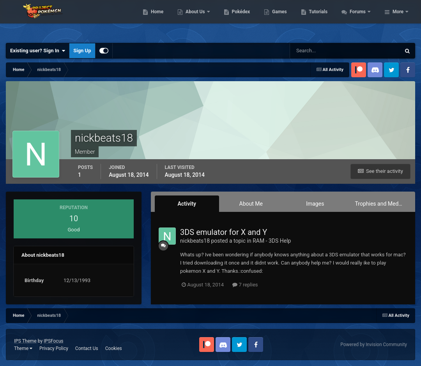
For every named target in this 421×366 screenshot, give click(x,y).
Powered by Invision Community (373, 344)
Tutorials (360, 19)
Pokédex (283, 19)
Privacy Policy (53, 348)
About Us (238, 19)
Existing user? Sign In (37, 50)
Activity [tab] (186, 204)
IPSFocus (53, 341)
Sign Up (82, 50)
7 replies (245, 285)
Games (322, 19)
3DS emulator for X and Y (223, 232)
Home (199, 19)
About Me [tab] (251, 204)
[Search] (321, 50)
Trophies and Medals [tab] (380, 204)
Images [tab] (315, 204)
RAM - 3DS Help (272, 241)
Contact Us (86, 348)
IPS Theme (25, 341)
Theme (23, 348)
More (398, 19)
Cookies (113, 348)
